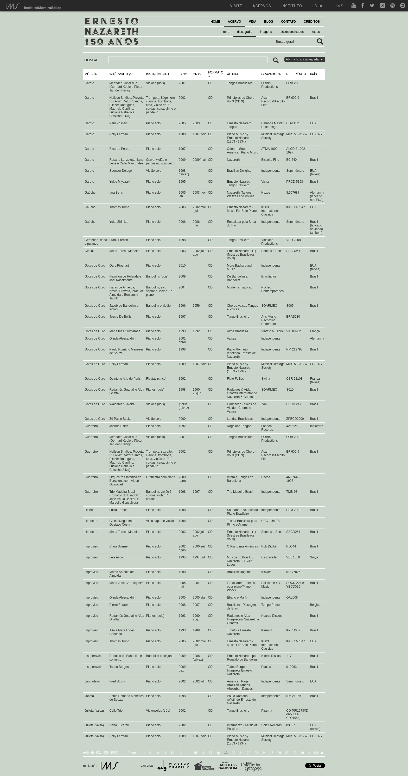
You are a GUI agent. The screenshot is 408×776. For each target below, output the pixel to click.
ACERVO (234, 21)
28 (294, 753)
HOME (215, 21)
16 (203, 753)
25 (271, 753)
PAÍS (313, 74)
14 (187, 753)
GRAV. (197, 74)
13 (180, 753)
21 (241, 753)
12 (172, 753)
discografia (244, 32)
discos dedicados (292, 32)
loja (318, 6)
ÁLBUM (232, 74)
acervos (262, 6)
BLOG (268, 21)
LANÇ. (183, 74)
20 (233, 753)
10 (157, 753)
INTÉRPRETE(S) (121, 74)
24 (264, 753)
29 (302, 753)
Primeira (133, 753)
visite (236, 6)
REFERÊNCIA (296, 74)
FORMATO (215, 72)
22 (248, 753)
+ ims (338, 6)
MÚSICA (91, 74)
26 (279, 753)
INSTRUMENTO (157, 74)
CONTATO (288, 21)
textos (315, 32)
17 (210, 753)
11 (164, 753)
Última (318, 753)
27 (287, 753)
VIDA (253, 21)
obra (226, 32)
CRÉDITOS (312, 21)
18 (218, 753)
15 (195, 753)
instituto (292, 6)
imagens (266, 32)
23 (256, 753)
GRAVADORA (271, 74)
